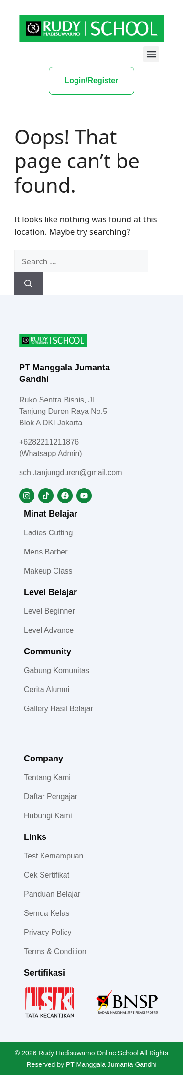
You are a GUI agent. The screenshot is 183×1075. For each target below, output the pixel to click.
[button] (151, 54)
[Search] (28, 283)
